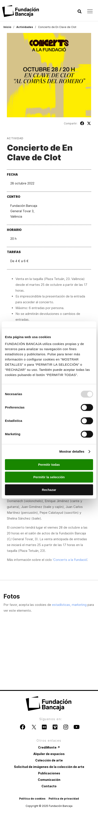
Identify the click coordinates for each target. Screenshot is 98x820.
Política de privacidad (64, 798)
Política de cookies (32, 798)
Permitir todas (49, 464)
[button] (79, 11)
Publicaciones (49, 773)
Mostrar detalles (71, 451)
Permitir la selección (49, 477)
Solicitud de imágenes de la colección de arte (49, 767)
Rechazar (49, 490)
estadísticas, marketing (69, 605)
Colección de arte (49, 760)
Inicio (7, 27)
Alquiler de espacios (49, 754)
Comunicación (49, 779)
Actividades (24, 27)
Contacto (49, 786)
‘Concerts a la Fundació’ (70, 560)
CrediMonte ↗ (49, 747)
